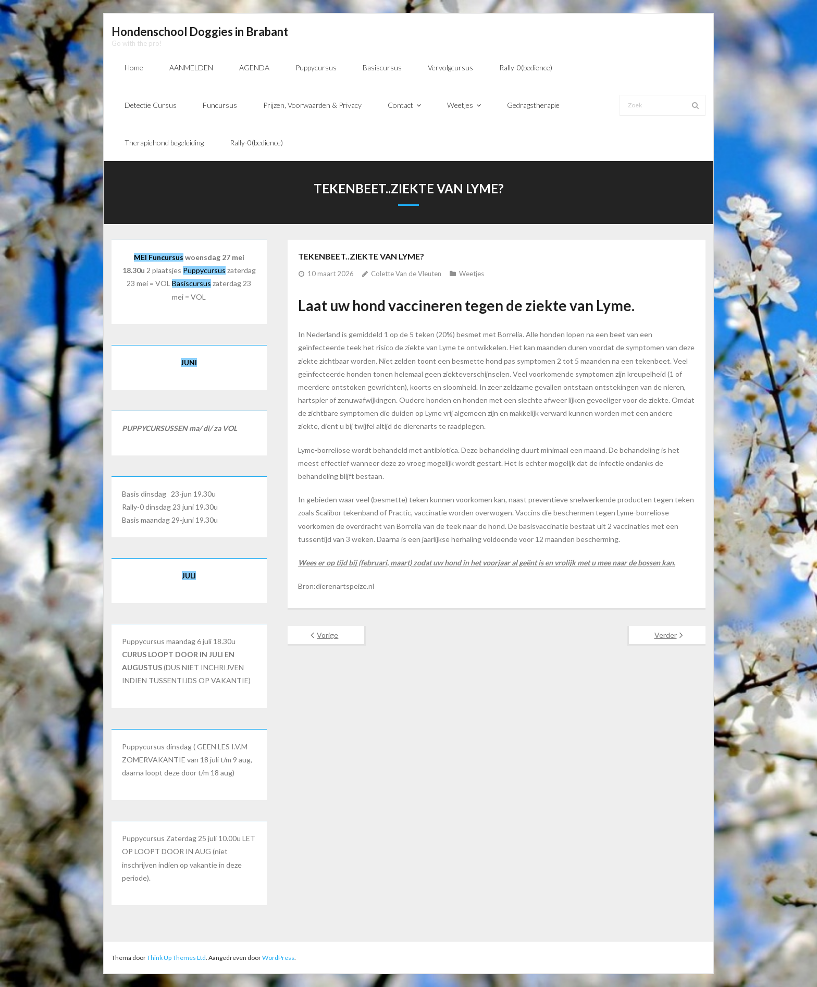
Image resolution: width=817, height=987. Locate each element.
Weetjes (471, 273)
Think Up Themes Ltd (176, 957)
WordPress (278, 957)
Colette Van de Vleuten (406, 273)
